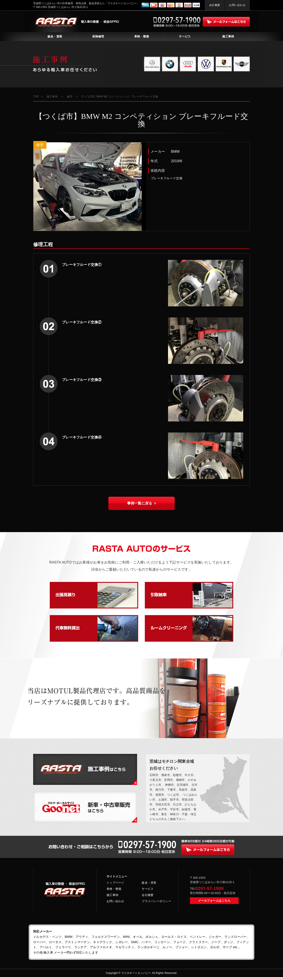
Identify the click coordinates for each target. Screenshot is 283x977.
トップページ (115, 882)
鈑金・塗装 (55, 36)
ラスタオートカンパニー (136, 973)
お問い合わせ (237, 5)
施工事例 (228, 36)
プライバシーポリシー (156, 901)
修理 (40, 145)
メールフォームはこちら (214, 900)
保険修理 (98, 36)
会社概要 (214, 5)
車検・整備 (141, 36)
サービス (185, 36)
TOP (36, 96)
